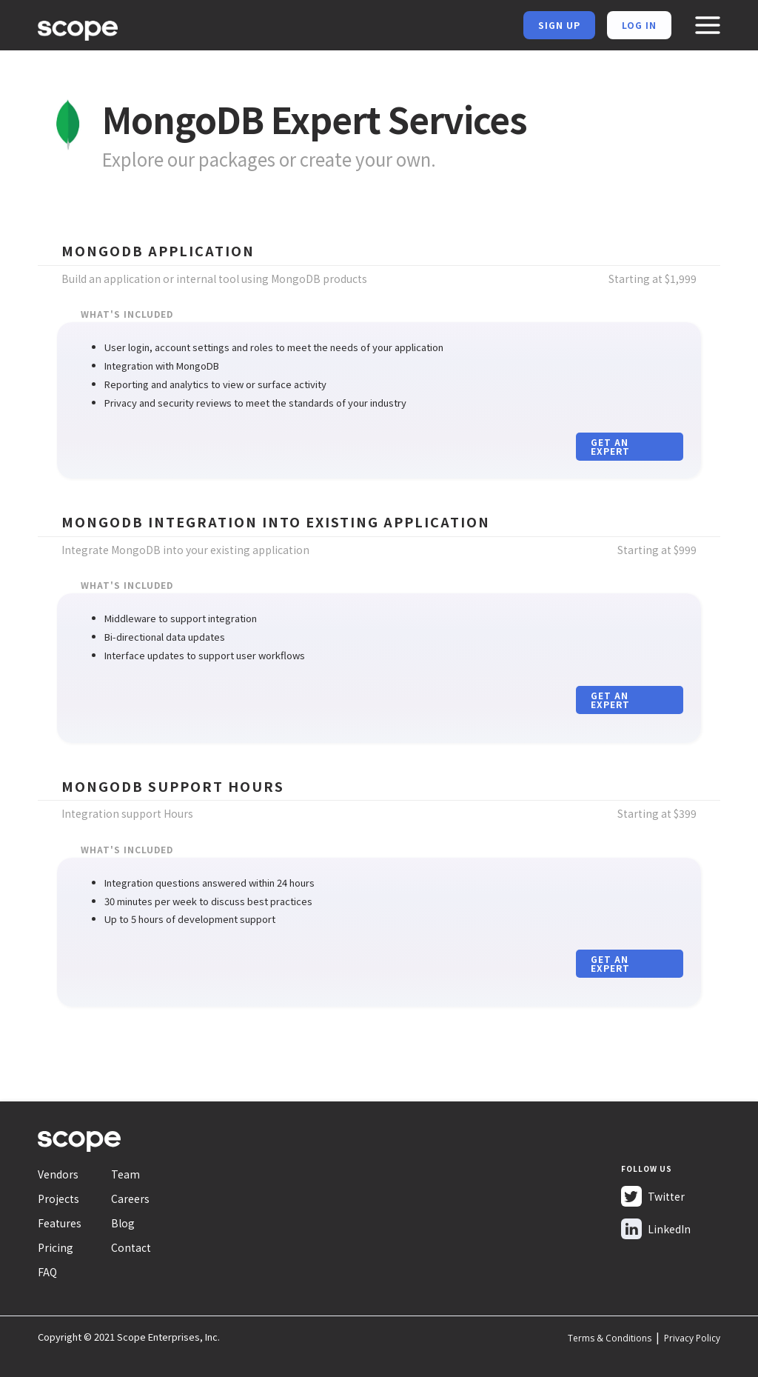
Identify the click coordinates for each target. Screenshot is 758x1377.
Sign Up (559, 25)
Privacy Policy (692, 1338)
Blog (123, 1223)
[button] (707, 25)
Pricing (55, 1247)
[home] (78, 28)
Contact (131, 1247)
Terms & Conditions (609, 1338)
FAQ (47, 1271)
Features (59, 1223)
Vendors (58, 1174)
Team (125, 1174)
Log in (639, 25)
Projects (58, 1198)
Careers (130, 1198)
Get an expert (610, 446)
